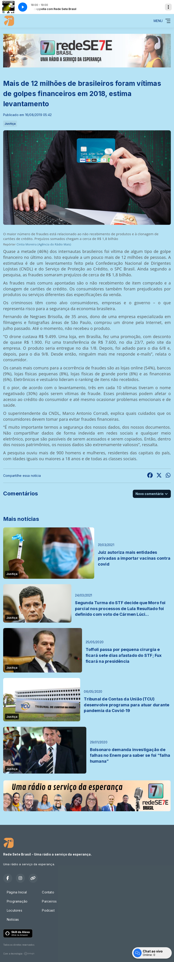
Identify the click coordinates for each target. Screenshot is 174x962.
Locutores (14, 910)
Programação (17, 901)
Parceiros (49, 901)
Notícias (13, 919)
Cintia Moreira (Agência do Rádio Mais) (44, 244)
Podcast (48, 910)
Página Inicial (17, 892)
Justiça (10, 123)
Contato (48, 892)
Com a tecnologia (19, 953)
